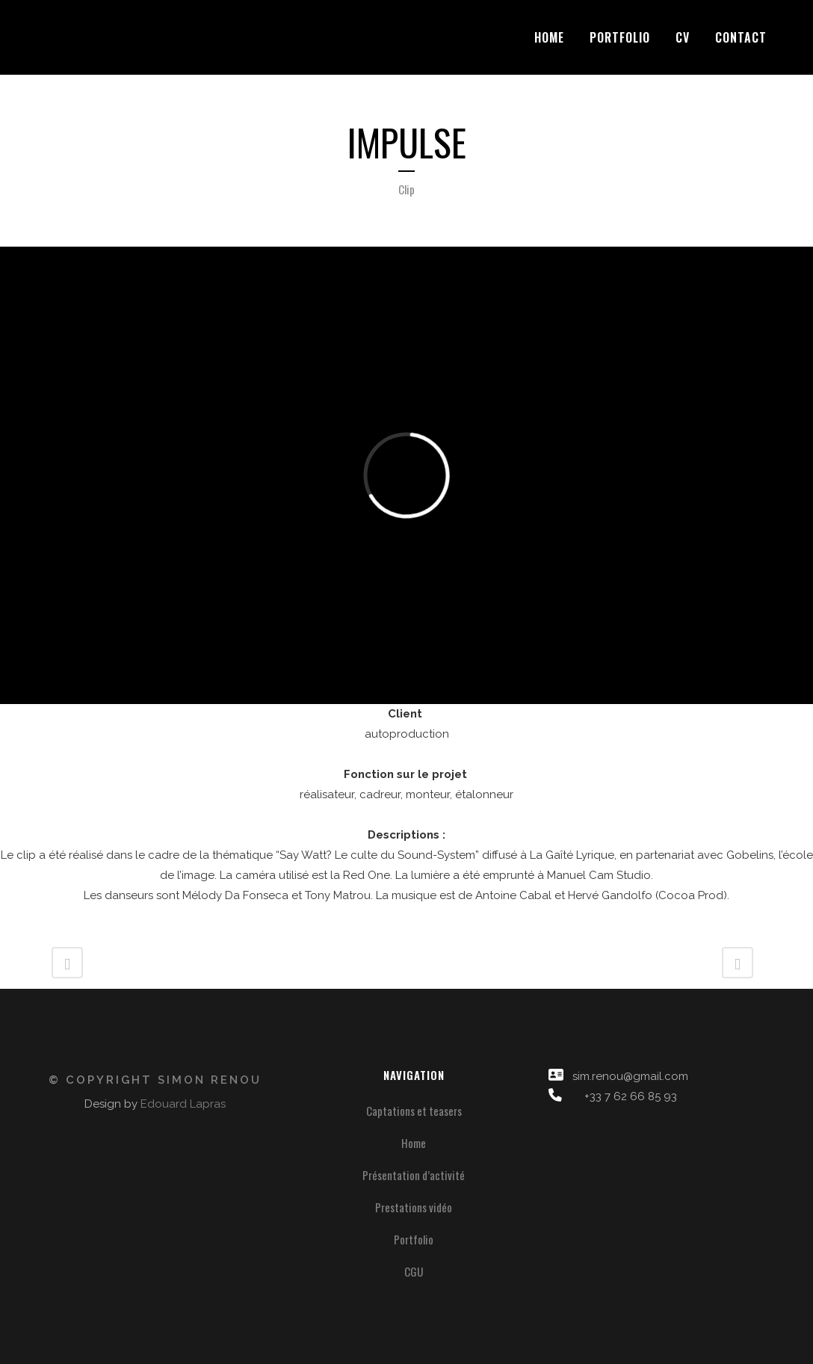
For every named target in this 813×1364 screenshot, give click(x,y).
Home (413, 1143)
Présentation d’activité (413, 1175)
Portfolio (413, 1239)
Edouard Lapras (183, 1104)
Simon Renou (210, 1080)
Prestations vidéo (413, 1207)
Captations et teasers (414, 1110)
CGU (413, 1271)
